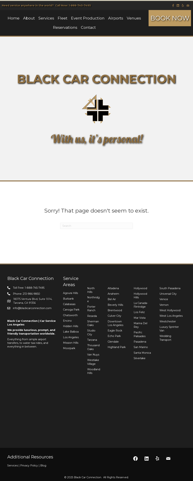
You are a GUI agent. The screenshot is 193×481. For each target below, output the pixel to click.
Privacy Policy (30, 465)
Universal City (168, 293)
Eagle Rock (115, 330)
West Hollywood (169, 310)
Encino (67, 320)
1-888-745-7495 (80, 5)
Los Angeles (71, 337)
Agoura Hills (70, 293)
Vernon (164, 305)
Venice (163, 299)
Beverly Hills (115, 305)
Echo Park (114, 336)
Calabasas (69, 304)
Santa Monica (142, 352)
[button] (135, 458)
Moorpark (69, 348)
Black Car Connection (87, 477)
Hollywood (140, 288)
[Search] (96, 226)
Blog (43, 465)
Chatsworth (70, 315)
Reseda (92, 316)
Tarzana (92, 339)
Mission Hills (70, 342)
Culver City (114, 315)
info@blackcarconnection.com (32, 308)
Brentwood (115, 310)
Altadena (113, 288)
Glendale (113, 341)
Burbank (68, 298)
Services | (13, 465)
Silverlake (139, 358)
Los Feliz (139, 312)
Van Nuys (93, 354)
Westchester (167, 321)
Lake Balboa (71, 331)
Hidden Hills (70, 326)
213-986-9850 (31, 293)
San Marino (141, 347)
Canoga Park (71, 309)
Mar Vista (139, 317)
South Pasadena (169, 288)
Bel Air (112, 299)
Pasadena (140, 341)
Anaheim (113, 293)
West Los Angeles (171, 315)
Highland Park (117, 347)
